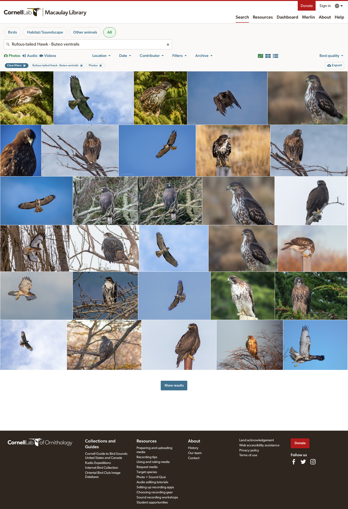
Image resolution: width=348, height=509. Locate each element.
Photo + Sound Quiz (151, 477)
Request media (147, 467)
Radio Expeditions (98, 463)
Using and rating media (153, 462)
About (325, 17)
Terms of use (248, 455)
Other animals (85, 32)
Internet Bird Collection (101, 467)
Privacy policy (249, 450)
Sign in (325, 6)
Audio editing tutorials (152, 482)
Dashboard (287, 17)
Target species (147, 472)
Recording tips (147, 457)
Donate (307, 6)
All (109, 32)
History (193, 448)
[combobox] (88, 44)
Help (339, 17)
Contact (193, 458)
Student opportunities (152, 502)
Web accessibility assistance (259, 445)
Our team (195, 453)
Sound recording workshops (157, 497)
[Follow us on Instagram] (313, 462)
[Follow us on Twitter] (303, 462)
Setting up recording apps (155, 487)
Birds (12, 32)
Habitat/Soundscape (45, 32)
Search (242, 17)
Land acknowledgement (256, 440)
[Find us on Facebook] (294, 462)
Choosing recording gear (155, 492)
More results (174, 385)
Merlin (308, 17)
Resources (263, 17)
